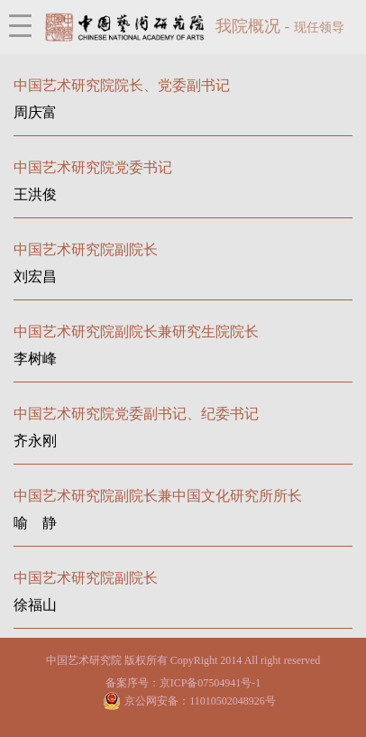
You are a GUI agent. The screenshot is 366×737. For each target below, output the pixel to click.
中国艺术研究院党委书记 (93, 167)
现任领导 (319, 27)
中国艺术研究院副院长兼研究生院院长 (136, 331)
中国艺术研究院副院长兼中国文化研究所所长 (158, 495)
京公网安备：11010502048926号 (200, 701)
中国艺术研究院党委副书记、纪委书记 (136, 413)
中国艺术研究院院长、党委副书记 (122, 85)
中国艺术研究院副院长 (86, 249)
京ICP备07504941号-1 (210, 683)
